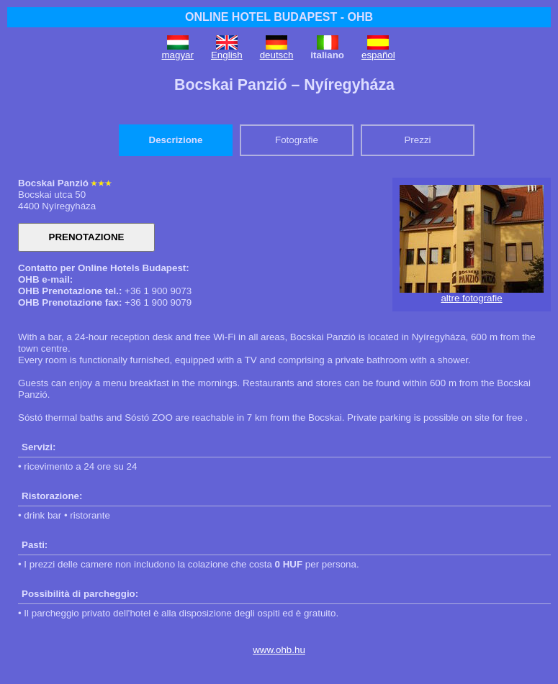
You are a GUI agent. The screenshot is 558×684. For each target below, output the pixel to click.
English (227, 55)
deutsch (277, 55)
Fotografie (296, 139)
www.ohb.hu (279, 649)
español (378, 55)
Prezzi (417, 139)
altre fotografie (471, 298)
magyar (178, 55)
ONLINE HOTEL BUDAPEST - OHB (279, 17)
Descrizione (176, 139)
